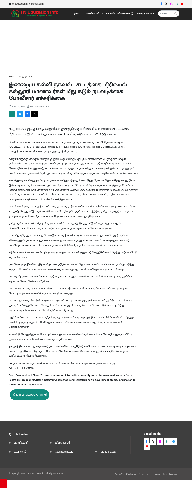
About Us (119, 474)
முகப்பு (78, 13)
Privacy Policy (145, 474)
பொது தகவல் (25, 76)
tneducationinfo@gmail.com (28, 3)
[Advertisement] (96, 46)
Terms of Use (160, 474)
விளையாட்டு (125, 13)
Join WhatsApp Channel (29, 394)
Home (11, 76)
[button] (144, 13)
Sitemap (173, 474)
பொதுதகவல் (108, 452)
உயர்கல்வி (108, 13)
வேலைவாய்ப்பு (64, 452)
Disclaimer (131, 474)
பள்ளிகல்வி (92, 13)
